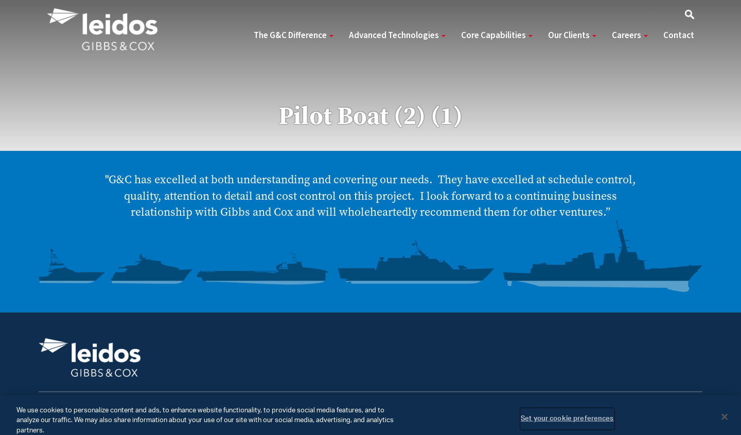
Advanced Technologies (397, 35)
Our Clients (572, 35)
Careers (630, 35)
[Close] (724, 420)
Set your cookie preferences (567, 422)
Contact (678, 35)
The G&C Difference (293, 35)
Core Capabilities (497, 35)
